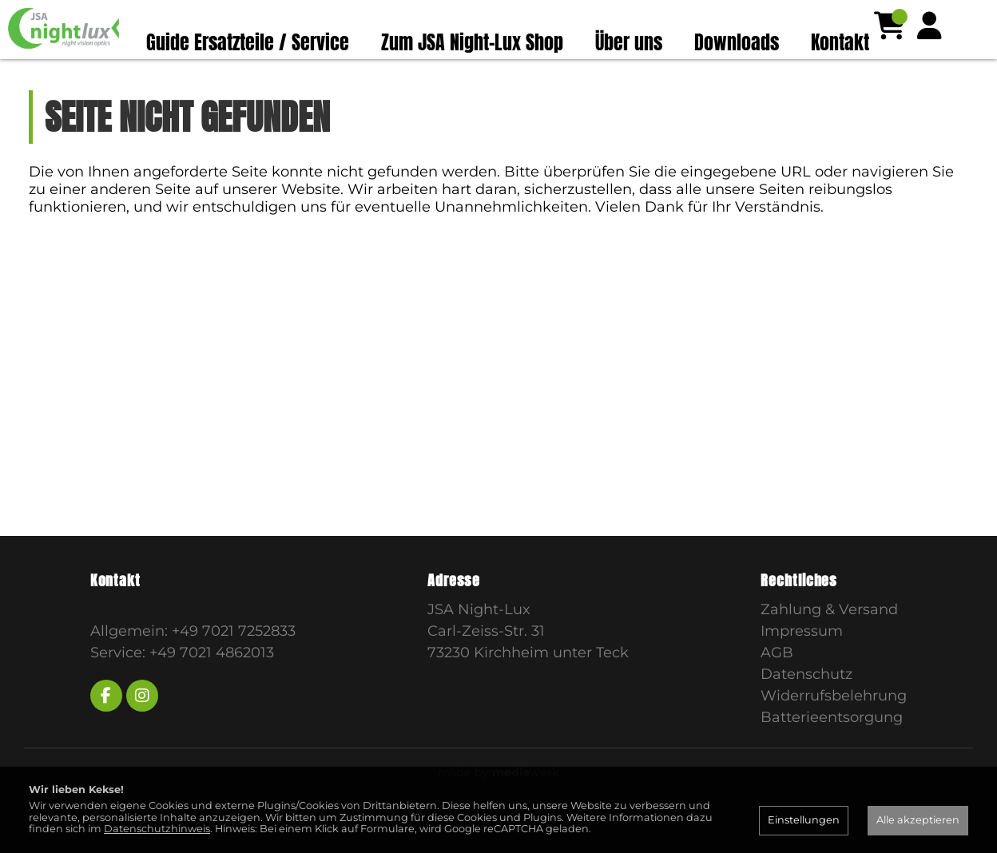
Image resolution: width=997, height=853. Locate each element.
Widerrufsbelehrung (834, 727)
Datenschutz (806, 705)
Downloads (736, 42)
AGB (777, 683)
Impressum (802, 662)
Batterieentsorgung (832, 748)
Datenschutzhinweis (157, 829)
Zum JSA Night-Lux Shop (472, 42)
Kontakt (840, 42)
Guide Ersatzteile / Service (247, 42)
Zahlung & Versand (829, 640)
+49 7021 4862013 (211, 683)
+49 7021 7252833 (234, 662)
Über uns (628, 42)
